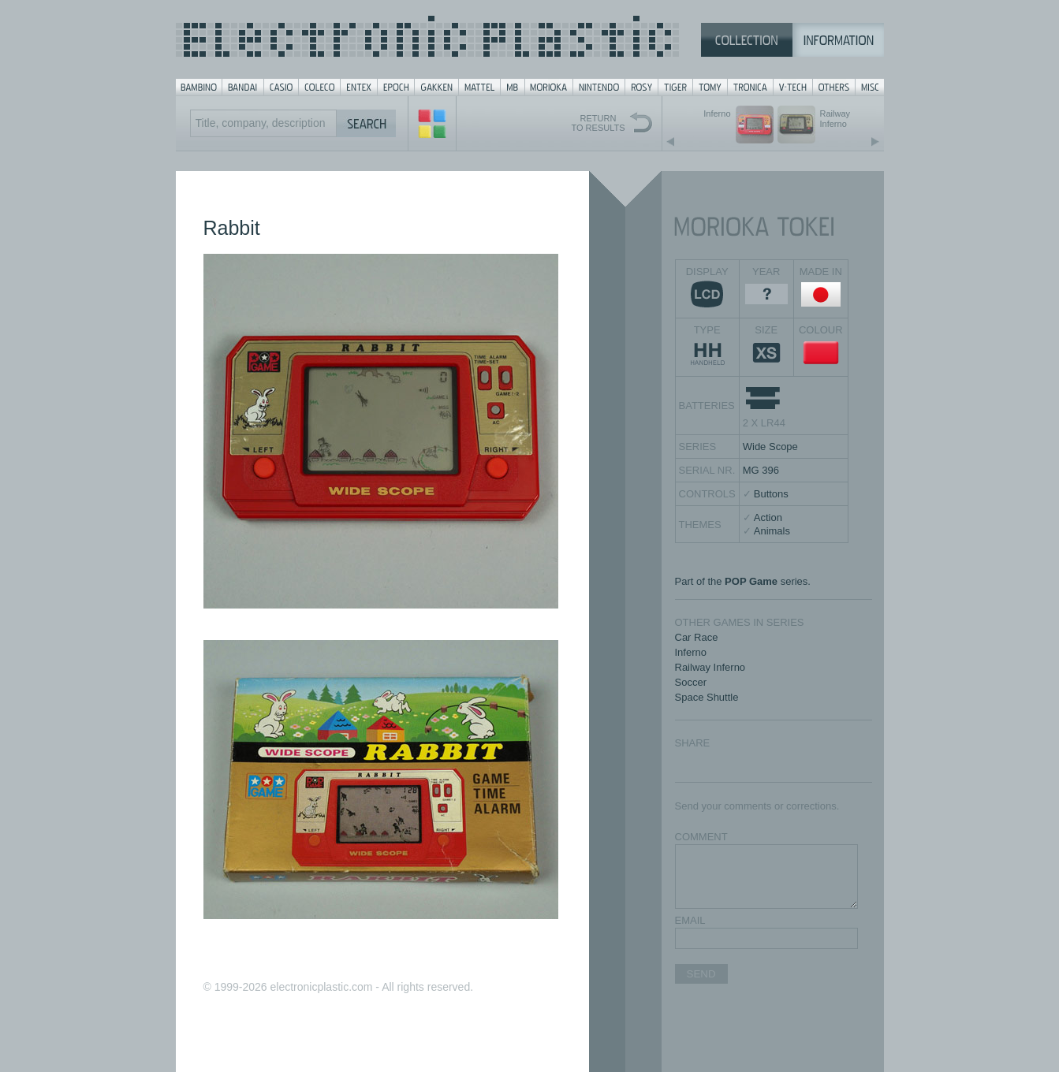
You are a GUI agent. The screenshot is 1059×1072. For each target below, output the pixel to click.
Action (768, 517)
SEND (701, 974)
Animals (772, 531)
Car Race (696, 637)
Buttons (771, 494)
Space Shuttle (707, 697)
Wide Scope (770, 446)
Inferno (691, 652)
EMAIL (690, 920)
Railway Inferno (710, 667)
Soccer (691, 682)
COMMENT (701, 837)
